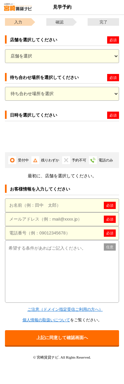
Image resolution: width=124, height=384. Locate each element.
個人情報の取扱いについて (46, 320)
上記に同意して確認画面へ (62, 337)
